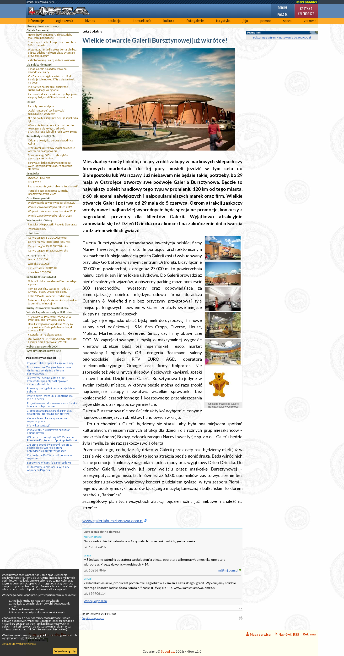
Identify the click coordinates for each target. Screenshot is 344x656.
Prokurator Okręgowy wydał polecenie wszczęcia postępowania (51, 149)
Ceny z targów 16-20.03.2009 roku (48, 250)
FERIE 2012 (34, 182)
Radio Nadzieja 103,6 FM (41, 276)
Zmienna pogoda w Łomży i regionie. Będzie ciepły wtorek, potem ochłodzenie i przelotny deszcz (49, 447)
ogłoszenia (64, 21)
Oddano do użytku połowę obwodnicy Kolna (50, 142)
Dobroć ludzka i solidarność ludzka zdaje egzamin (52, 283)
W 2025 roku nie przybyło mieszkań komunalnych (48, 431)
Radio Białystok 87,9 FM (41, 136)
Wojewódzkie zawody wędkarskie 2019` (52, 211)
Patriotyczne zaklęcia (41, 106)
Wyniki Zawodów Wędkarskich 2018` (50, 215)
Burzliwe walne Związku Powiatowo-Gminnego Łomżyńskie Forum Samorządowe (49, 370)
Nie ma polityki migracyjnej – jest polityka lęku (53, 119)
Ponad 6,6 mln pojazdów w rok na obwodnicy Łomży (47, 70)
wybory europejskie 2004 (42, 346)
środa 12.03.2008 (38, 259)
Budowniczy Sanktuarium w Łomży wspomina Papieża (48, 468)
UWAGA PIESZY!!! (39, 177)
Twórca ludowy (37, 228)
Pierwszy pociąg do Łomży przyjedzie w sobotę (51, 390)
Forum (282, 7)
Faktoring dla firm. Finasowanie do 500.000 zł (282, 37)
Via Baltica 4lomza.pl (39, 64)
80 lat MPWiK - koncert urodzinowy (49, 295)
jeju (245, 21)
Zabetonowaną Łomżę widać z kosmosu (51, 60)
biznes (90, 21)
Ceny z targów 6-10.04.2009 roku (47, 237)
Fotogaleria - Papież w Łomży (45, 334)
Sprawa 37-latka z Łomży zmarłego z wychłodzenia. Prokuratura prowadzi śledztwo (50, 165)
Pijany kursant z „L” (38, 425)
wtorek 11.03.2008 (38, 263)
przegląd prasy (36, 255)
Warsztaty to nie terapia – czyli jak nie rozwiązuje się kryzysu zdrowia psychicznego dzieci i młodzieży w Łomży (52, 128)
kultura (168, 21)
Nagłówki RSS (286, 634)
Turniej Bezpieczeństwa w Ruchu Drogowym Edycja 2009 (48, 192)
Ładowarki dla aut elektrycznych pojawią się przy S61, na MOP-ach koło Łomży (52, 96)
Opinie (31, 101)
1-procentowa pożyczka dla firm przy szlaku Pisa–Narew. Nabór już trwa (49, 412)
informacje (36, 21)
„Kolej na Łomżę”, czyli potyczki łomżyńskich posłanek (46, 112)
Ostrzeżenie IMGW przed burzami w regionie (49, 457)
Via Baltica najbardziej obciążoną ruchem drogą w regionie (48, 88)
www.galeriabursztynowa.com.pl (112, 520)
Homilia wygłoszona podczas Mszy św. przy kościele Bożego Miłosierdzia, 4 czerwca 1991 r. (50, 327)
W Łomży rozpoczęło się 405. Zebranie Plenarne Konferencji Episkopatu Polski (52, 439)
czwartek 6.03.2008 (39, 272)
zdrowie (310, 21)
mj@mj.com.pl (228, 570)
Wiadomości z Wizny (40, 220)
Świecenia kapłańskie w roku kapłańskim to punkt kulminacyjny (52, 302)
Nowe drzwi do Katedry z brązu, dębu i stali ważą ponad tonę (51, 36)
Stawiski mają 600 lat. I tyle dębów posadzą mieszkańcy (48, 157)
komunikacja (142, 21)
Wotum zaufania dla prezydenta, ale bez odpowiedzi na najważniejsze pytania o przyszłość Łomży (52, 52)
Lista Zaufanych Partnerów (19, 643)
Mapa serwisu (258, 634)
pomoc (265, 21)
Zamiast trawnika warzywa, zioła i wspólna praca (47, 419)
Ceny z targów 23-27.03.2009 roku (48, 246)
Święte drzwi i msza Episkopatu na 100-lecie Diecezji (50, 397)
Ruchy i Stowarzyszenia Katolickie (48, 307)
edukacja (114, 21)
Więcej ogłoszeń (95, 601)
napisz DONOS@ (306, 1)
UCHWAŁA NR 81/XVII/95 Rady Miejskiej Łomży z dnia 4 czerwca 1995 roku (52, 340)
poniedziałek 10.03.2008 (42, 267)
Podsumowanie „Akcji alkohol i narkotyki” (53, 186)
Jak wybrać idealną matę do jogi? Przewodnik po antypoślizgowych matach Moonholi (47, 381)
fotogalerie (195, 21)
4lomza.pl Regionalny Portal (49, 637)
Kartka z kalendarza (306, 11)
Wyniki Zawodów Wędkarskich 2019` (50, 206)
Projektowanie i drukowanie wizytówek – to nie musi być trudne (52, 405)
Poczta (282, 14)
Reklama (309, 634)
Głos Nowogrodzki (38, 198)
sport (287, 21)
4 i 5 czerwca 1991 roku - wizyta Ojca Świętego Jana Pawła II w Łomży (49, 318)
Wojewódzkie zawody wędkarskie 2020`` (52, 202)
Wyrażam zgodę (64, 651)
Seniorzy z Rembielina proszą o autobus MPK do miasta (52, 43)
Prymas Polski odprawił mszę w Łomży (50, 362)
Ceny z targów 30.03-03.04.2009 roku (49, 241)
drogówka (33, 173)
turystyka (223, 21)
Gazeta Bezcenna (37, 30)
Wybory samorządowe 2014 (44, 350)
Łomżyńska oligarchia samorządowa (49, 462)
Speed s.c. (168, 651)
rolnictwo (33, 233)
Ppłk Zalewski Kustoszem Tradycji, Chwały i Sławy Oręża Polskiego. (49, 290)
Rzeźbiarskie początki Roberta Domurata (52, 224)
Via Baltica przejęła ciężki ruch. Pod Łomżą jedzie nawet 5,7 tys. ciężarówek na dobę (51, 79)
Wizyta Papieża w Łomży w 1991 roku (49, 312)
